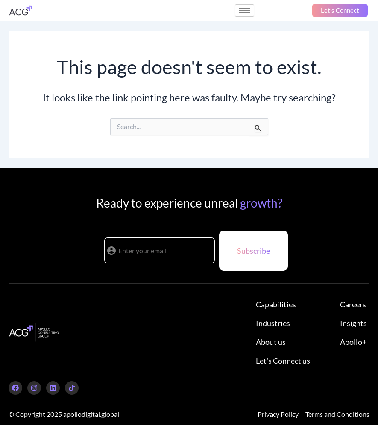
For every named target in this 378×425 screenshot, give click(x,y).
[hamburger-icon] (244, 10)
